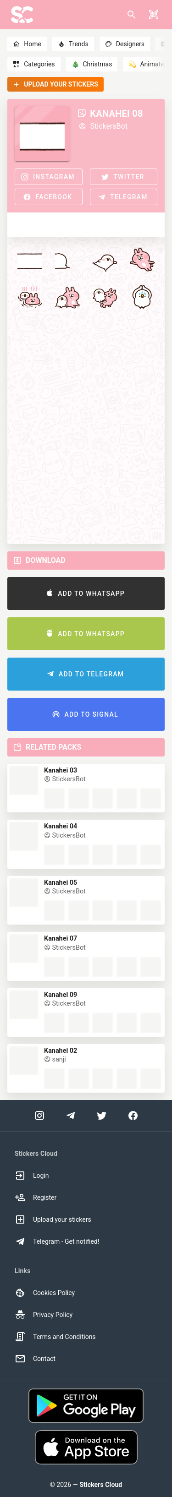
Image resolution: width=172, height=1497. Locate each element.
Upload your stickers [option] (53, 1219)
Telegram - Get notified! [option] (57, 1241)
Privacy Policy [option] (43, 1314)
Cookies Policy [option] (45, 1292)
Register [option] (35, 1197)
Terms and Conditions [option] (55, 1336)
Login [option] (32, 1175)
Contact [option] (35, 1358)
